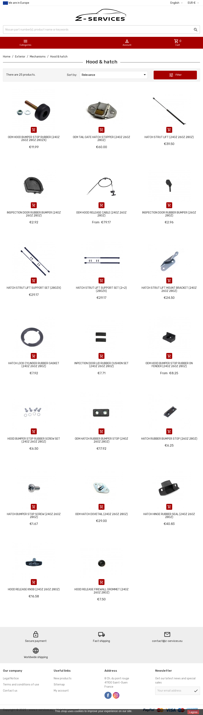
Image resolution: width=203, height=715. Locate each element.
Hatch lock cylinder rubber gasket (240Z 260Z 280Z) (33, 365)
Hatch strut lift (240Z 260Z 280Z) (169, 137)
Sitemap (59, 684)
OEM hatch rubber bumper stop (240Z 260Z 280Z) (101, 440)
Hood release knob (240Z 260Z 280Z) (34, 589)
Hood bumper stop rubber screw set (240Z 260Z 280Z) (34, 440)
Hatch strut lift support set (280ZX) (34, 288)
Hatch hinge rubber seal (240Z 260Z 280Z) (169, 516)
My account (61, 690)
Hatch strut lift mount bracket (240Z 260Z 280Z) (169, 289)
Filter (175, 75)
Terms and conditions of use (21, 684)
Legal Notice (11, 678)
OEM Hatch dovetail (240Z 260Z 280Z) (101, 514)
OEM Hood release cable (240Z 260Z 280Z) (101, 214)
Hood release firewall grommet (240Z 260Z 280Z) (101, 591)
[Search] (101, 29)
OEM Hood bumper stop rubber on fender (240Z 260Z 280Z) (169, 365)
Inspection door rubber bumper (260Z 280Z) (169, 214)
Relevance (114, 74)
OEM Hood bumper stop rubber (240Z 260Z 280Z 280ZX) (34, 139)
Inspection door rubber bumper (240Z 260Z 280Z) (34, 214)
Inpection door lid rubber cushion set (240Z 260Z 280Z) (101, 365)
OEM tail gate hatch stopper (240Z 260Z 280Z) (101, 139)
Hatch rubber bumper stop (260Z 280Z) (169, 438)
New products (62, 678)
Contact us (10, 690)
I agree (193, 712)
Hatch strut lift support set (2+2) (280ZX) (101, 289)
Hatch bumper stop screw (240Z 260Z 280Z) (34, 516)
